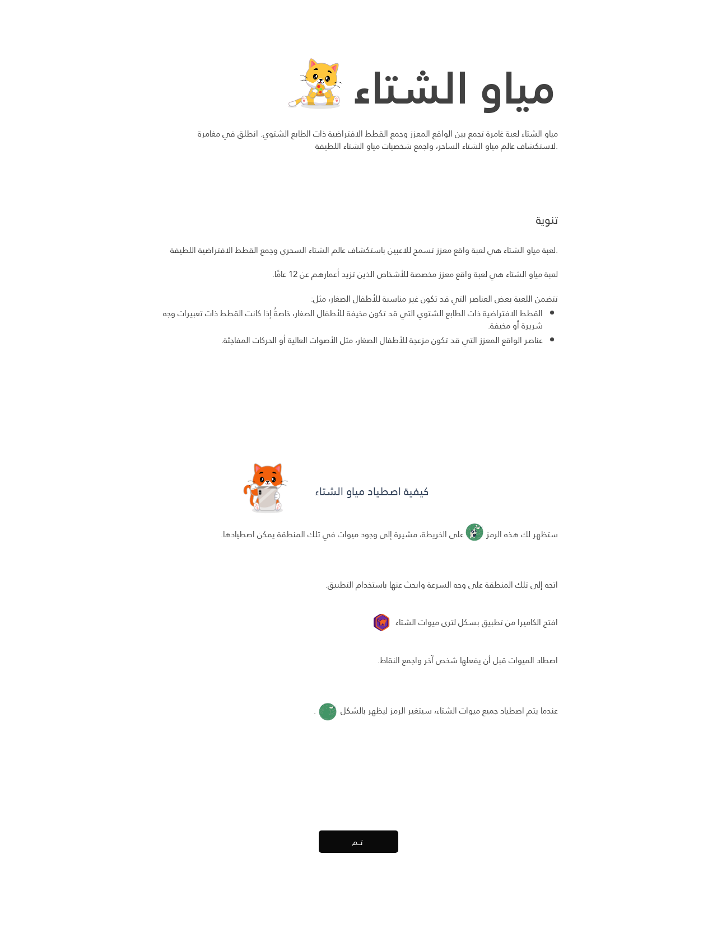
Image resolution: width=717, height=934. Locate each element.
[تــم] (358, 841)
